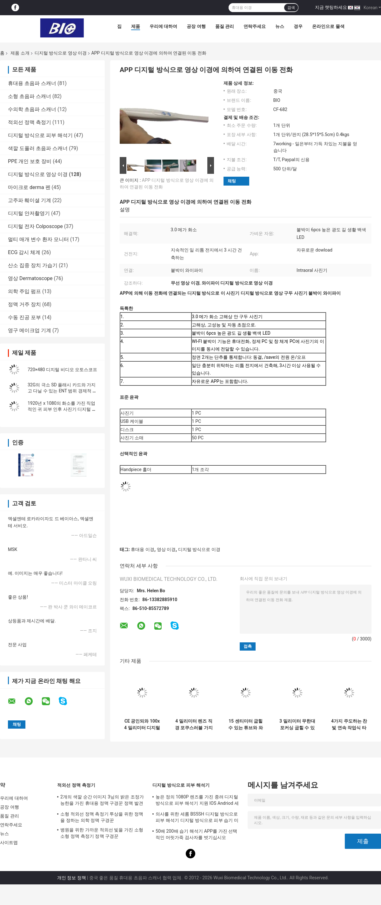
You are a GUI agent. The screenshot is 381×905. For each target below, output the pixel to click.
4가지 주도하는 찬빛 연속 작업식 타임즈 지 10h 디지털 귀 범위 (349, 724)
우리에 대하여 (163, 26)
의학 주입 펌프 (24, 291)
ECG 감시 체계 (24, 252)
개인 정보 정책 (71, 877)
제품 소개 (19, 53)
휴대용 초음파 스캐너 (32, 83)
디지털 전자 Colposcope (35, 226)
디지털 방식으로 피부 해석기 (40, 135)
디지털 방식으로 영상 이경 (61, 53)
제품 (135, 26)
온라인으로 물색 (328, 26)
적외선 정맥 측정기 (29, 122)
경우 (298, 26)
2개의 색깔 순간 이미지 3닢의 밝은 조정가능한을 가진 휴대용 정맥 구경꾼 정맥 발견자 (102, 801)
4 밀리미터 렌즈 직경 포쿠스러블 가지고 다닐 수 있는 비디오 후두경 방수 (194, 724)
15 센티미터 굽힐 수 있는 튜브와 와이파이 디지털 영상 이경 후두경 (245, 724)
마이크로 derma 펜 (29, 187)
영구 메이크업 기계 (29, 330)
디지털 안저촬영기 (29, 213)
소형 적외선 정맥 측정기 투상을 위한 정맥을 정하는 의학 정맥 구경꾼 (101, 817)
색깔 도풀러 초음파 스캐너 (38, 148)
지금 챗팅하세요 (331, 7)
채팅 (232, 181)
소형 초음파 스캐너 (29, 96)
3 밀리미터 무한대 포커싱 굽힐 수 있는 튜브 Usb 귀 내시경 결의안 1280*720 (297, 724)
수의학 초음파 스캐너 (32, 109)
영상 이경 (166, 549)
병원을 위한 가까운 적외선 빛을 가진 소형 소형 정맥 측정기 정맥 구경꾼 (101, 833)
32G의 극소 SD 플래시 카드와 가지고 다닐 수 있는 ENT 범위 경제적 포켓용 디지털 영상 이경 (62, 390)
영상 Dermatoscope (30, 278)
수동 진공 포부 (24, 317)
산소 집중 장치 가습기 (32, 265)
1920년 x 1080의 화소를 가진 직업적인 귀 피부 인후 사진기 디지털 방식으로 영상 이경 (62, 409)
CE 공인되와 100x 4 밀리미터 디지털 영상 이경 (142, 724)
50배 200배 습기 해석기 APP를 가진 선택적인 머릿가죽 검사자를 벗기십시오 (196, 834)
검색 (291, 7)
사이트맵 (9, 842)
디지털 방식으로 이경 (199, 549)
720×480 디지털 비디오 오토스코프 (62, 369)
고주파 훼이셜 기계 (29, 200)
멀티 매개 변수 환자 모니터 (38, 239)
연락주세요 (255, 26)
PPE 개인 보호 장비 (29, 161)
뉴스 (279, 26)
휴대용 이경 (142, 549)
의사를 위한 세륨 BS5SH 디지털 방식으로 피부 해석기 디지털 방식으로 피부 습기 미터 (197, 818)
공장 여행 (196, 26)
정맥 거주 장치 (24, 304)
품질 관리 (224, 26)
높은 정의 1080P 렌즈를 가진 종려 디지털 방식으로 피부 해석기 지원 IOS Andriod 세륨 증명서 (197, 801)
